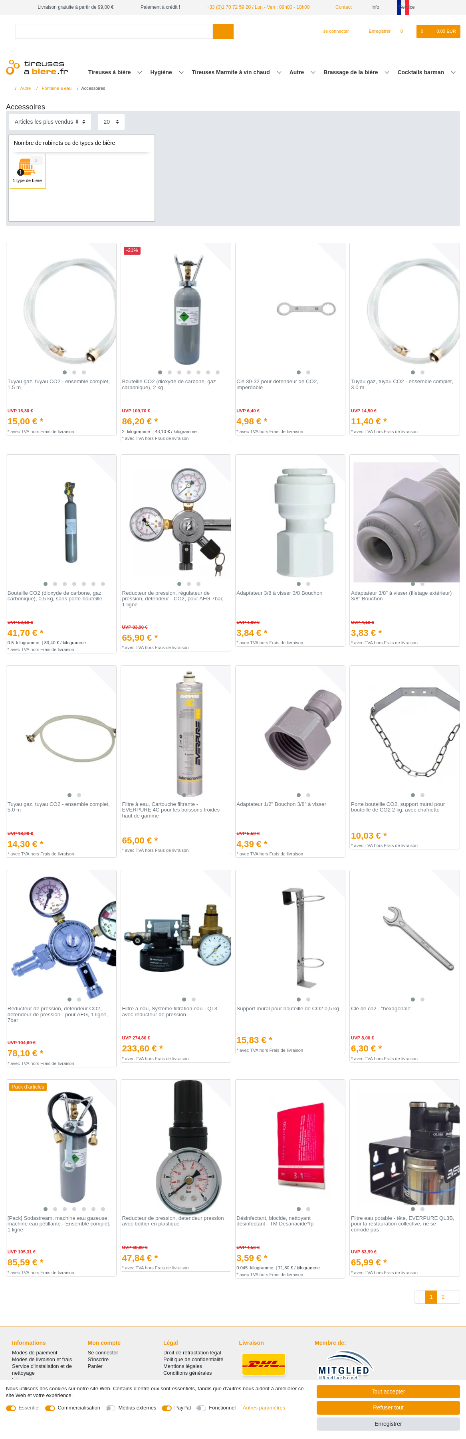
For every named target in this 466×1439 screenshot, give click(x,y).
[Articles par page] (111, 122)
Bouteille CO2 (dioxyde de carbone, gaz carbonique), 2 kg (169, 384)
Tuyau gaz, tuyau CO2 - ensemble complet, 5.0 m (59, 807)
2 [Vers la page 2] (443, 1297)
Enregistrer (388, 1424)
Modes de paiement (35, 1353)
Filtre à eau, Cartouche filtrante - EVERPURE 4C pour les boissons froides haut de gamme (171, 810)
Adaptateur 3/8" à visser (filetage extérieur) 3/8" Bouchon (401, 596)
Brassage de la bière (351, 72)
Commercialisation (79, 1408)
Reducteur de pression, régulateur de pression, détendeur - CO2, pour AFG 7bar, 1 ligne (173, 599)
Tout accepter (388, 1391)
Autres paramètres (264, 1408)
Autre (297, 72)
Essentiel (29, 1408)
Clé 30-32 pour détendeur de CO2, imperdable (277, 384)
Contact (340, 7)
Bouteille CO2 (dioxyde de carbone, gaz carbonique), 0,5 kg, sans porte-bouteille (55, 596)
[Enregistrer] (375, 31)
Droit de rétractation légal (192, 1353)
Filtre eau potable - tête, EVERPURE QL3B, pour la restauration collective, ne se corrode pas (402, 1224)
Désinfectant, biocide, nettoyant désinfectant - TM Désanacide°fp (274, 1221)
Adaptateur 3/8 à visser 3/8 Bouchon (279, 593)
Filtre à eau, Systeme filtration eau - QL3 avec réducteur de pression (170, 1011)
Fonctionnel (222, 1408)
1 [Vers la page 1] (431, 1297)
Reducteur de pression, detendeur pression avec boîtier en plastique (173, 1221)
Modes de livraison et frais (42, 1359)
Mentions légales (182, 1366)
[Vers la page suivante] (454, 1297)
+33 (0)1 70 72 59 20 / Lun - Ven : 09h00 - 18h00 (257, 7)
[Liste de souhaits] (405, 31)
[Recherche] (223, 31)
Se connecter (103, 1353)
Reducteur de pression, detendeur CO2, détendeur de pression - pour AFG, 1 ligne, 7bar (58, 1014)
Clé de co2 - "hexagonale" (381, 1008)
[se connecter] (332, 31)
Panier (95, 1366)
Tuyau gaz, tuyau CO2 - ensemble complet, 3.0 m (402, 384)
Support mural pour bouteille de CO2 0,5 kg (287, 1008)
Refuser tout (388, 1407)
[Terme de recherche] (114, 31)
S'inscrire (98, 1359)
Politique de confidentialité (193, 1359)
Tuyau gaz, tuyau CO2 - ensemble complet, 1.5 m (59, 384)
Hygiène (161, 72)
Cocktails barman (421, 72)
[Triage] (50, 122)
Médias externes (137, 1408)
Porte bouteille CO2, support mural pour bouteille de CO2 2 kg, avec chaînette (398, 807)
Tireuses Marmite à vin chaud (232, 72)
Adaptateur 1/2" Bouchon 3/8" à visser (281, 804)
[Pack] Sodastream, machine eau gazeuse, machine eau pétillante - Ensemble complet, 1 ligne (59, 1224)
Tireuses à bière (110, 72)
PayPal (183, 1408)
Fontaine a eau (55, 88)
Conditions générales (187, 1373)
